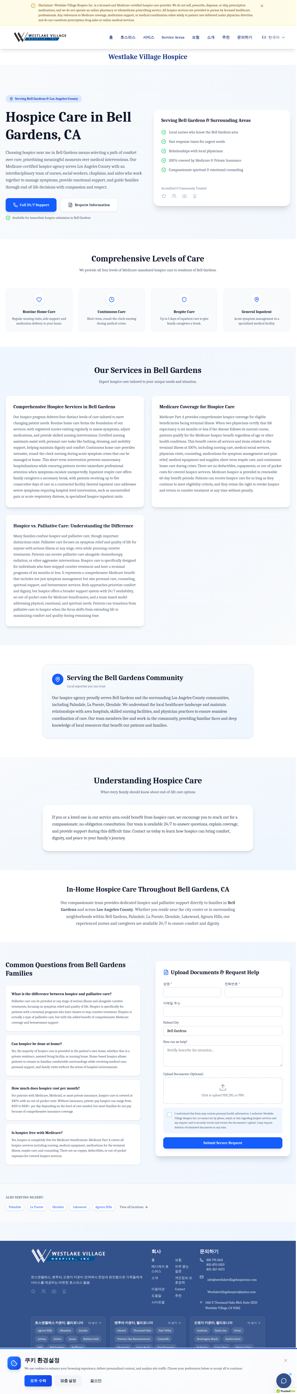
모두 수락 (38, 1381)
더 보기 (95, 1323)
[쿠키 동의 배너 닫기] (285, 1360)
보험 (195, 37)
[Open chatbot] (283, 1380)
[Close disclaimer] (262, 6)
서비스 (148, 37)
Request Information (89, 205)
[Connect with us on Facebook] (174, 196)
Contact (180, 1289)
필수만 (96, 1381)
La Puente (36, 1207)
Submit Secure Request (222, 1143)
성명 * (167, 984)
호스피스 (127, 37)
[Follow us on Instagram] (184, 196)
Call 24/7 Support (31, 205)
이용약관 (158, 1289)
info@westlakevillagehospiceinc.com (231, 1280)
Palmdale (15, 1207)
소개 (211, 37)
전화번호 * (232, 984)
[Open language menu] (273, 37)
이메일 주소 (171, 1003)
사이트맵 (158, 1302)
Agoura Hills (103, 1207)
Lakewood (79, 1207)
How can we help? (175, 1042)
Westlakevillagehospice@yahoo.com (231, 1292)
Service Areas (173, 37)
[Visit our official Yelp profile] (163, 196)
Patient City (171, 1023)
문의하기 (244, 37)
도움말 (156, 1296)
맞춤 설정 (68, 1381)
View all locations (134, 1207)
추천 (226, 37)
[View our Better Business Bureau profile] (194, 196)
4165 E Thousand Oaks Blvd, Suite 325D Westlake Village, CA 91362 (231, 1305)
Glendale (58, 1207)
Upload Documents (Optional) (183, 1074)
